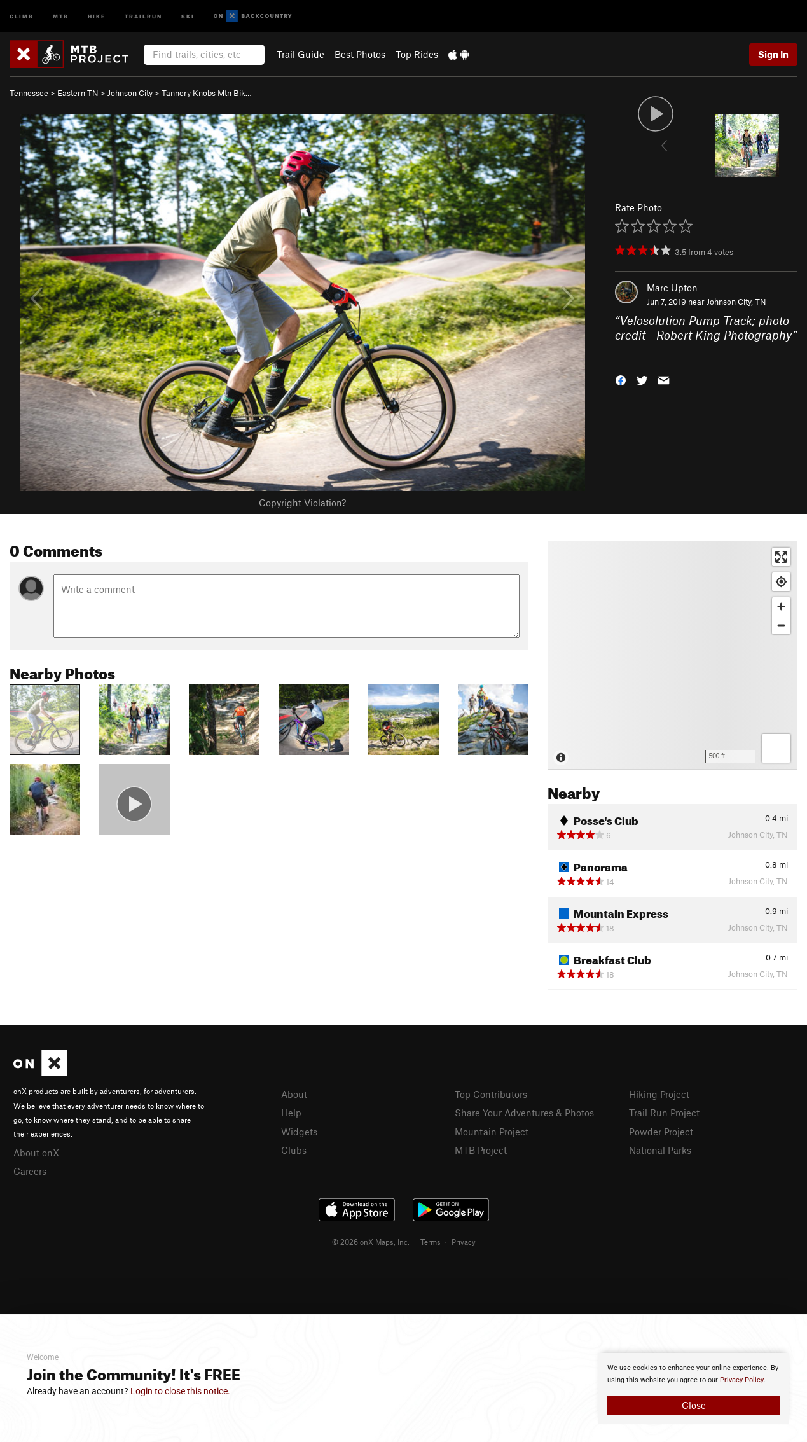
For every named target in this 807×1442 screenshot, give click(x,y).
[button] (620, 379)
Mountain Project (491, 1131)
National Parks (660, 1150)
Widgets (299, 1131)
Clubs (294, 1150)
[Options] (776, 748)
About (294, 1094)
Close (694, 1405)
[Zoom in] (781, 606)
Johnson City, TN (736, 301)
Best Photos (360, 54)
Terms (430, 1241)
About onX (36, 1152)
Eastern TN (78, 93)
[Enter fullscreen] (781, 557)
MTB (61, 15)
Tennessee (29, 93)
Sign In (773, 54)
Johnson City (130, 93)
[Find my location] (781, 581)
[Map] (672, 655)
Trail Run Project (664, 1112)
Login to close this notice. (180, 1391)
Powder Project (661, 1131)
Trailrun (143, 15)
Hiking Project (659, 1094)
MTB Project (481, 1150)
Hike (97, 15)
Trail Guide (300, 54)
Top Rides (417, 54)
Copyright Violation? (302, 502)
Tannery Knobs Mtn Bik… (207, 93)
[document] (693, 1388)
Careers (29, 1171)
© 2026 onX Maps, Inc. (371, 1241)
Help (291, 1112)
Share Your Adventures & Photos (524, 1112)
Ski (188, 15)
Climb (22, 15)
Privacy (464, 1241)
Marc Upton (672, 287)
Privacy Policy (742, 1380)
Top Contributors (491, 1094)
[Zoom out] (781, 625)
